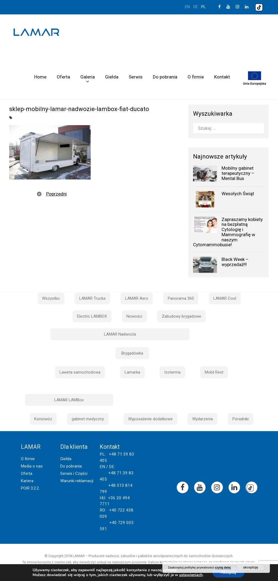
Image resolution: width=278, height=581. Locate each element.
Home (40, 77)
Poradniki (240, 418)
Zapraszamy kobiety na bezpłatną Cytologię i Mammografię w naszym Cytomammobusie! (228, 232)
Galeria (87, 77)
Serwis (136, 77)
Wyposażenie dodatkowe (150, 418)
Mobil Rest (214, 372)
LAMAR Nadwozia (120, 334)
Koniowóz (43, 418)
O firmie (196, 77)
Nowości (134, 316)
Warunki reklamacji (76, 480)
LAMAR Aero (136, 298)
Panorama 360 (181, 298)
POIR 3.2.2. (30, 488)
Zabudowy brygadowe (181, 316)
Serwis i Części (73, 473)
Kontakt (222, 77)
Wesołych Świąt (238, 193)
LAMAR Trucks (92, 298)
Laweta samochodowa (79, 372)
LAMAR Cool (224, 298)
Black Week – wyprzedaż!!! (235, 262)
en (187, 6)
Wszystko (51, 298)
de (195, 6)
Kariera (27, 480)
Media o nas (32, 466)
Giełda (111, 77)
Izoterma (172, 372)
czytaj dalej (223, 567)
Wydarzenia (202, 418)
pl (203, 6)
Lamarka (132, 372)
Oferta (63, 77)
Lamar (36, 32)
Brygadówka (132, 353)
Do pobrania (165, 77)
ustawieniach (191, 575)
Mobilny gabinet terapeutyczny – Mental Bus (238, 173)
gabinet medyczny (88, 418)
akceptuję (250, 567)
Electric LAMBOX (92, 316)
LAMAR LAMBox (69, 399)
